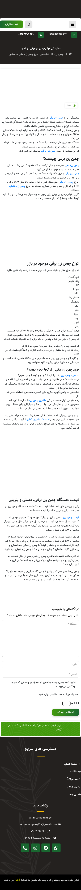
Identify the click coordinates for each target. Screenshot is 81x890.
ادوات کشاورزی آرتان (38, 419)
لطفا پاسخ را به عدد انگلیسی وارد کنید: (58, 695)
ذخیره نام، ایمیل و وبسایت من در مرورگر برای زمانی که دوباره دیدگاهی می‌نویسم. (43, 684)
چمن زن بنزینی (17, 186)
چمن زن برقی (56, 118)
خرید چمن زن (68, 375)
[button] (11, 24)
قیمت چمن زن (71, 517)
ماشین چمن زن (37, 400)
